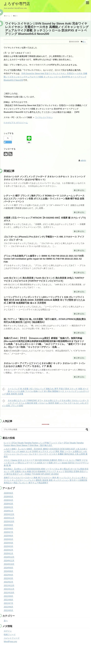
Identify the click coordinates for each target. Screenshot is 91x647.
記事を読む (80, 190)
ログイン (8, 631)
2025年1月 (8, 553)
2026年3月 (8, 504)
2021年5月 (8, 610)
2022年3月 (8, 578)
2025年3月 (8, 546)
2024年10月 (9, 564)
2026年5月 (8, 497)
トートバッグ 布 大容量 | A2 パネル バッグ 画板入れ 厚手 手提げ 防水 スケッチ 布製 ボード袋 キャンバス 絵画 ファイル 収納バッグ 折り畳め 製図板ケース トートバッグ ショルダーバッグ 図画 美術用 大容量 (45, 391)
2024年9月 (8, 568)
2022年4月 (8, 575)
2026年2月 (8, 507)
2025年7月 (8, 532)
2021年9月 (8, 596)
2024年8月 (8, 571)
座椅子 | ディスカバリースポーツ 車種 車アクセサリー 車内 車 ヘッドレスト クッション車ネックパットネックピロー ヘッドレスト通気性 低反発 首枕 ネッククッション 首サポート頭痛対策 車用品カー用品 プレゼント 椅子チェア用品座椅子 (45, 480)
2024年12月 (9, 557)
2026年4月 (8, 500)
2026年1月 (8, 511)
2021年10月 (9, 593)
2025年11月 (9, 518)
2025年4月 (8, 543)
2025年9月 (8, 525)
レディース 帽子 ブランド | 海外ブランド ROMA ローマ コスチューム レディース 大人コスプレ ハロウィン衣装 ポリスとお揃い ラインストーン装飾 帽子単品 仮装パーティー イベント (44, 198)
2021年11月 (9, 589)
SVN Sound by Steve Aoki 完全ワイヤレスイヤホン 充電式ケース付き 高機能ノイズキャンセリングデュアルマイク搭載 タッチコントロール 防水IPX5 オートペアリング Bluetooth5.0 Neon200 (45, 76)
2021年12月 (9, 585)
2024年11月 (9, 561)
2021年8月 (8, 600)
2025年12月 (9, 514)
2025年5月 (8, 539)
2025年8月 (8, 529)
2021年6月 (8, 607)
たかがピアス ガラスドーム (16, 123)
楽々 (84, 42)
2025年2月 (8, 550)
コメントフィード (12, 638)
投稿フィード (10, 635)
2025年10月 (9, 521)
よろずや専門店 (17, 4)
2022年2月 (8, 582)
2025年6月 (8, 536)
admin (83, 160)
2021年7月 (8, 603)
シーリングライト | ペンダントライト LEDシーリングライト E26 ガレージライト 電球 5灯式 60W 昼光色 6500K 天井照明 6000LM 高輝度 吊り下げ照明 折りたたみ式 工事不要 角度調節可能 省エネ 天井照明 (44, 300)
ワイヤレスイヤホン (44, 117)
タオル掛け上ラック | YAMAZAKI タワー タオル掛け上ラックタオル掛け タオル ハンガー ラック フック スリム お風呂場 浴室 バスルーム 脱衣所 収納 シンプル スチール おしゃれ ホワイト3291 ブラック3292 (45, 403)
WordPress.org (10, 642)
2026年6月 (8, 493)
